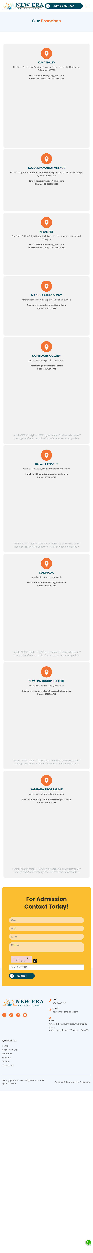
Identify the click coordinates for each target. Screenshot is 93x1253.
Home (5, 1046)
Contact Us (8, 1065)
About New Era (9, 1049)
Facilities (6, 1057)
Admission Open (60, 6)
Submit (18, 976)
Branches (7, 1053)
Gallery (5, 1061)
